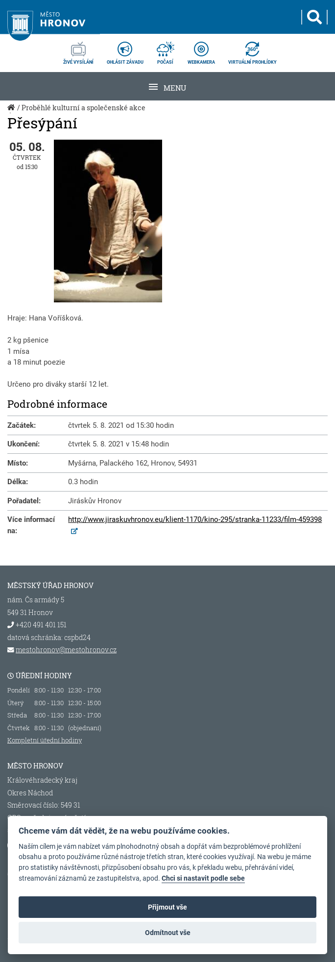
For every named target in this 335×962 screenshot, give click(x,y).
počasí (165, 50)
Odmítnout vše (168, 933)
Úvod (12, 112)
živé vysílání (78, 50)
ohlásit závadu (125, 50)
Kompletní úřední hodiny (44, 740)
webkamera (201, 50)
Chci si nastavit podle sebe (203, 878)
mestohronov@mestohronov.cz (66, 649)
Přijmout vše (167, 907)
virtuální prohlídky (252, 50)
